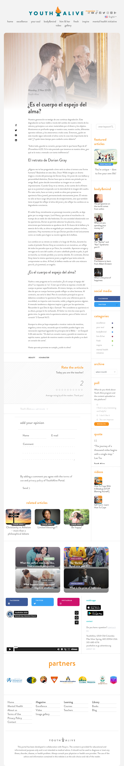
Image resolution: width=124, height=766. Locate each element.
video (58, 25)
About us (12, 710)
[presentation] (47, 484)
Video (39, 710)
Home (11, 702)
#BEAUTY (31, 357)
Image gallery (43, 714)
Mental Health (15, 706)
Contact (12, 722)
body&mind (50, 21)
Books (95, 706)
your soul (35, 21)
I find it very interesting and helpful (106, 409)
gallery (68, 25)
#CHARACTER (44, 357)
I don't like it (104, 415)
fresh (76, 21)
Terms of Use (14, 714)
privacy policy (36, 480)
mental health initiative (105, 21)
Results (101, 424)
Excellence (41, 706)
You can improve (106, 419)
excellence (22, 21)
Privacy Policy (15, 718)
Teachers (68, 710)
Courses (68, 706)
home (10, 21)
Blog (94, 710)
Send (25, 488)
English (109, 16)
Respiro (65, 746)
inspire (85, 21)
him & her (65, 21)
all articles (38, 409)
